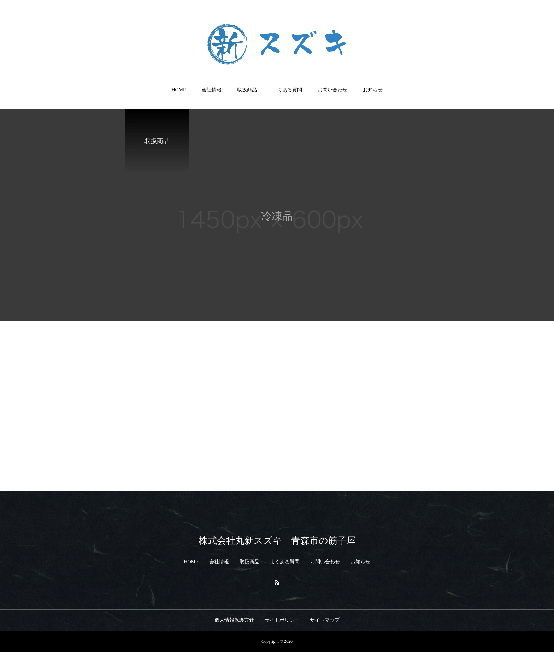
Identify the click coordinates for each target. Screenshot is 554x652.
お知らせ (373, 90)
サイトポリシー (282, 620)
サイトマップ (325, 620)
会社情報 (212, 90)
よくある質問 (287, 90)
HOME (178, 90)
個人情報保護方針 (234, 620)
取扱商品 (247, 90)
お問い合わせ (332, 90)
